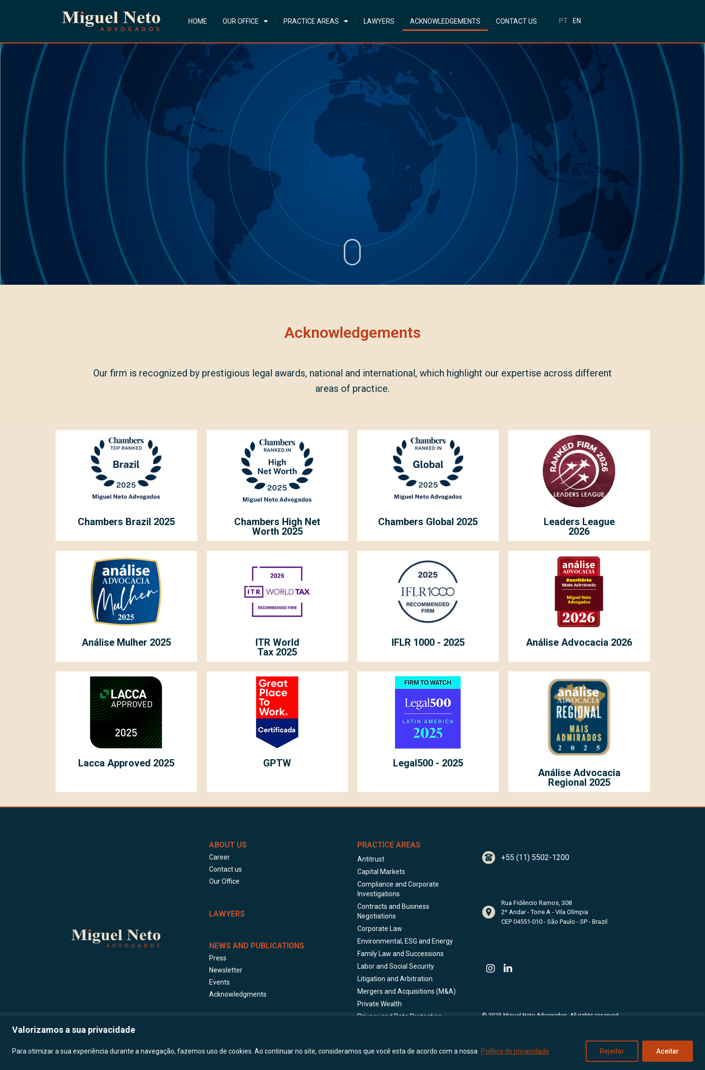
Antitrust (370, 859)
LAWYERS (379, 21)
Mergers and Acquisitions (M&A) (406, 991)
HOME (197, 21)
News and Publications (256, 945)
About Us (228, 844)
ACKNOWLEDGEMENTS (445, 21)
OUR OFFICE (245, 21)
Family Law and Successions (400, 954)
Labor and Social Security (395, 966)
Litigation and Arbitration (395, 979)
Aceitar (667, 1051)
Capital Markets (381, 871)
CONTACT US (516, 21)
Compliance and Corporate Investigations (398, 889)
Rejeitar (612, 1051)
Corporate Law (379, 928)
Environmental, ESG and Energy (405, 941)
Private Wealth (379, 1004)
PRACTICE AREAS (315, 21)
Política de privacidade (515, 1051)
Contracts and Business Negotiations (393, 911)
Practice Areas (389, 844)
